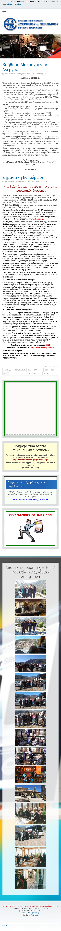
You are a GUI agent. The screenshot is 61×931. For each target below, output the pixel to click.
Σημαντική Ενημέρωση (23, 177)
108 (35, 370)
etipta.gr (5, 925)
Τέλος (46, 373)
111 (52, 370)
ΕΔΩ (48, 345)
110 (46, 370)
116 (28, 373)
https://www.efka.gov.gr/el (42, 348)
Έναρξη (7, 370)
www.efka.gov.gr (36, 219)
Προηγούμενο (19, 370)
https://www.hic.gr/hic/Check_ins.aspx (30, 499)
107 (29, 370)
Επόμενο (37, 373)
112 (5, 373)
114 (18, 373)
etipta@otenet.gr (14, 4)
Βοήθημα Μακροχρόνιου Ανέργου (25, 67)
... (41, 370)
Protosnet (34, 915)
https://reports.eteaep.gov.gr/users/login (30, 460)
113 (11, 373)
